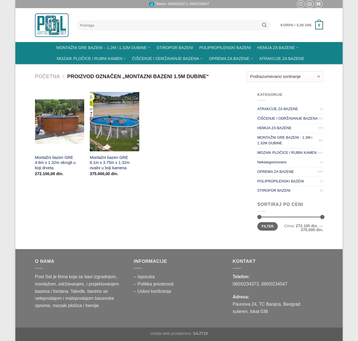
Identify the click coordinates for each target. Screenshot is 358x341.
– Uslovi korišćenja (152, 291)
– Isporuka (144, 276)
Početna (47, 76)
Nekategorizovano (272, 162)
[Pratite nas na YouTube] (319, 4)
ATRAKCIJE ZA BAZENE (281, 58)
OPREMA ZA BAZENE (231, 58)
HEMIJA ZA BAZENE (277, 47)
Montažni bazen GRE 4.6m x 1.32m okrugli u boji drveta (55, 162)
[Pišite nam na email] (310, 4)
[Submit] (264, 25)
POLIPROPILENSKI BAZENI (225, 47)
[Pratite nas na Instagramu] (301, 4)
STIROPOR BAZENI (174, 47)
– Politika (143, 284)
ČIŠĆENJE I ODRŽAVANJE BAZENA (167, 58)
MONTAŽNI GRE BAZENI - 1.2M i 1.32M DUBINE (284, 140)
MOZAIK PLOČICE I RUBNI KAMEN (91, 58)
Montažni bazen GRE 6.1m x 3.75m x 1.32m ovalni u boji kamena (109, 162)
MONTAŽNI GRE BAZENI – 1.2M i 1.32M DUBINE (103, 47)
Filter (268, 226)
